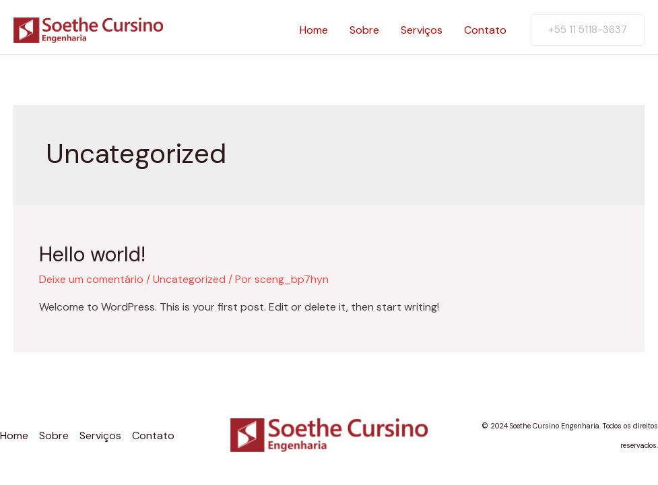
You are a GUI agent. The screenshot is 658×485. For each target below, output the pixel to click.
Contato (485, 30)
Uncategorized (189, 279)
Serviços (421, 30)
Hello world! (92, 254)
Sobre (364, 30)
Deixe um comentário (91, 279)
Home (314, 30)
